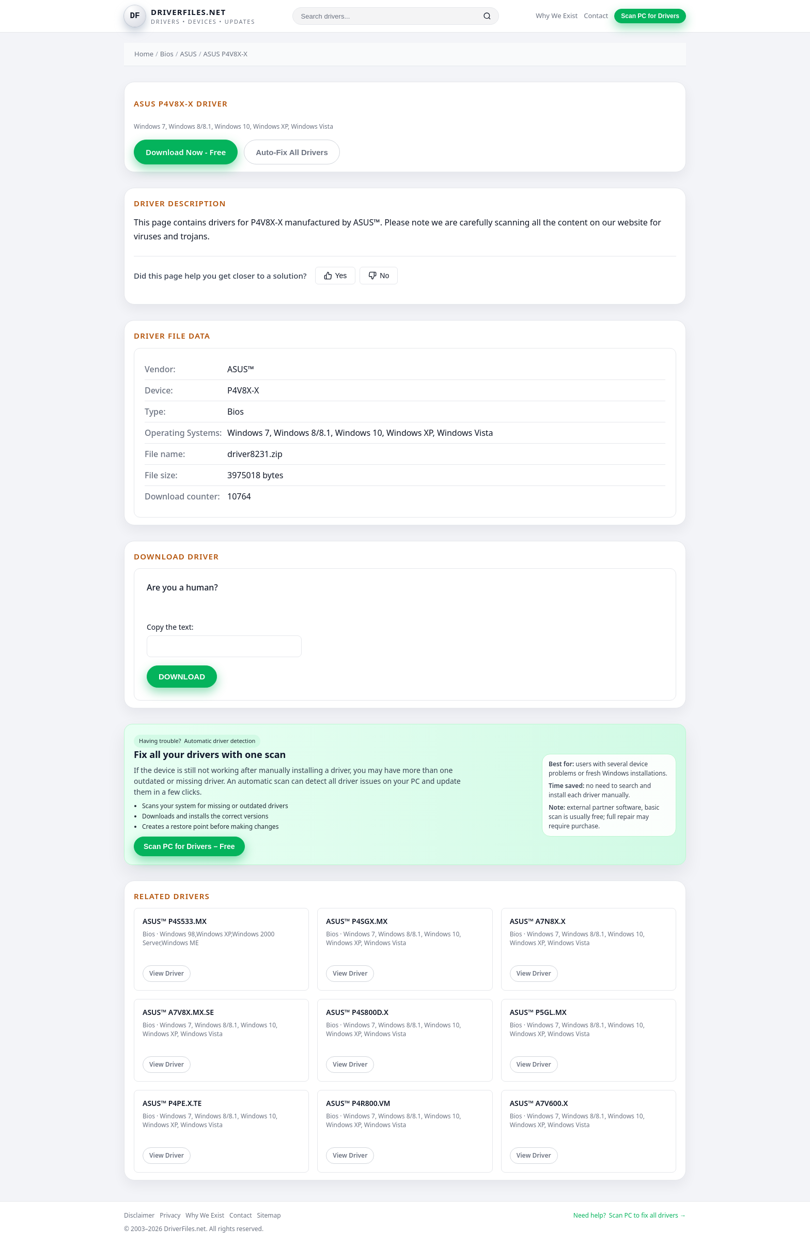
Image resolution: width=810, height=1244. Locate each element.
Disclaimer (139, 1215)
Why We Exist (557, 15)
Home (143, 53)
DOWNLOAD (182, 676)
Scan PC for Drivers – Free (189, 846)
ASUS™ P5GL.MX (538, 1012)
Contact (596, 15)
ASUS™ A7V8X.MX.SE (178, 1012)
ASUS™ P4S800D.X (357, 1012)
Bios (167, 53)
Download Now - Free (186, 152)
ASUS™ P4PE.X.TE (172, 1103)
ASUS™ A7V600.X (539, 1103)
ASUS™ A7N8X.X (538, 921)
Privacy (170, 1215)
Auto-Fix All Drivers (292, 152)
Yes (335, 275)
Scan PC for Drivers (650, 16)
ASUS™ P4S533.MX (175, 921)
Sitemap (269, 1215)
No (378, 275)
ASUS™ (240, 369)
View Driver (166, 973)
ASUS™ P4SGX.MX (356, 921)
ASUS (188, 53)
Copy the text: (170, 627)
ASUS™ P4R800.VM (358, 1103)
